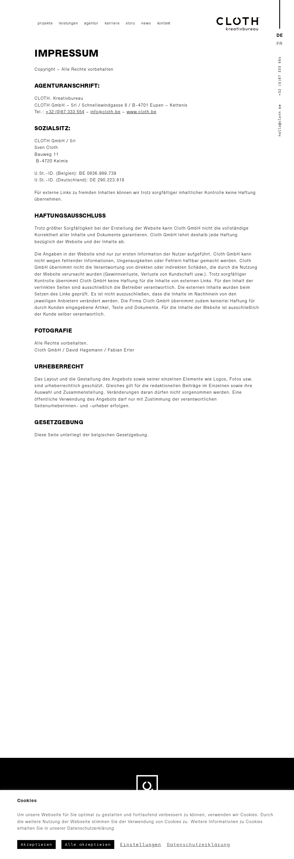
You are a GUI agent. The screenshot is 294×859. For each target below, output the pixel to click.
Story (130, 23)
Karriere (112, 23)
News (146, 23)
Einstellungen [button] (140, 844)
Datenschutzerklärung (198, 844)
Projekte (45, 23)
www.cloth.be (141, 112)
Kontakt (164, 23)
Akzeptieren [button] (36, 844)
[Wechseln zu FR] (280, 44)
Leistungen (68, 23)
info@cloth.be (105, 112)
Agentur (91, 23)
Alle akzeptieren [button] (88, 844)
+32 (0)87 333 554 (65, 112)
